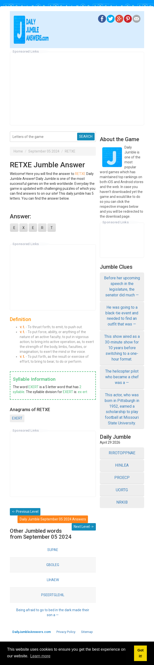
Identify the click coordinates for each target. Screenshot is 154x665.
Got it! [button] (140, 653)
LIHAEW (53, 580)
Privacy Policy (65, 632)
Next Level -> (84, 527)
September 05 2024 (43, 151)
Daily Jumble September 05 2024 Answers (53, 519)
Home (18, 151)
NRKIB (122, 502)
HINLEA (122, 465)
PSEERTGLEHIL (52, 595)
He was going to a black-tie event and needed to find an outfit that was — (121, 316)
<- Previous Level (25, 511)
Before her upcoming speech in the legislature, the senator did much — (122, 286)
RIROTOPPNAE (122, 453)
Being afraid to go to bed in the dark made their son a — (52, 612)
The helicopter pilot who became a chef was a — (122, 377)
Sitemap (87, 632)
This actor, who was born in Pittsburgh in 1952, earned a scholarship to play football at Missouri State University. (122, 409)
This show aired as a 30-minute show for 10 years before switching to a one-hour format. (122, 347)
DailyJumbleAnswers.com (31, 632)
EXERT (33, 387)
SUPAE (52, 550)
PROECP (122, 477)
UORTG (122, 490)
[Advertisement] (77, 88)
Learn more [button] (40, 656)
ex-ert (82, 392)
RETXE (70, 151)
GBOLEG (52, 565)
